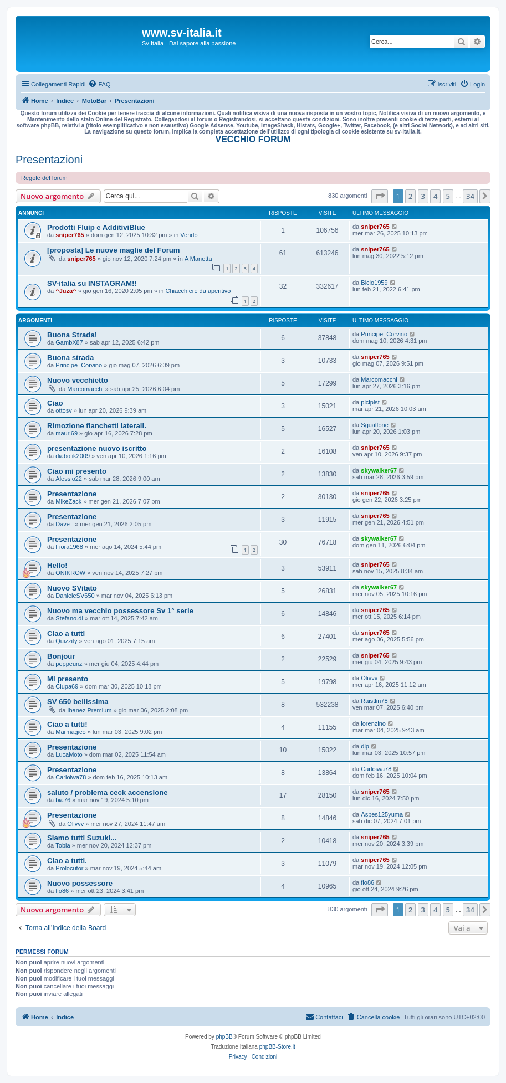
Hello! (57, 565)
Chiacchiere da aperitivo (198, 291)
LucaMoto (68, 754)
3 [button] (423, 196)
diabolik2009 (72, 456)
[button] (379, 196)
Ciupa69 (66, 686)
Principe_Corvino (384, 334)
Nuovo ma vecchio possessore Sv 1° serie (120, 611)
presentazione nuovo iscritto (97, 448)
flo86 (62, 890)
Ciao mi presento (76, 471)
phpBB (224, 1037)
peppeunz (68, 663)
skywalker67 (379, 470)
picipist (370, 402)
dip (365, 746)
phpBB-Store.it (277, 1047)
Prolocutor (69, 868)
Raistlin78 (374, 700)
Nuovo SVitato (72, 588)
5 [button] (448, 196)
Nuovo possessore (80, 883)
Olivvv (369, 678)
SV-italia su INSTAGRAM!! (92, 283)
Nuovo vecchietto (77, 380)
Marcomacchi (85, 389)
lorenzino (373, 723)
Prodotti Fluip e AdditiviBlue (96, 227)
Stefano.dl (69, 618)
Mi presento (67, 679)
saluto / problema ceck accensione (107, 792)
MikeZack (68, 501)
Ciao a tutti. (67, 860)
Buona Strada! (72, 335)
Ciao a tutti (66, 633)
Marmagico (70, 731)
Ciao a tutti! (67, 724)
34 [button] (470, 196)
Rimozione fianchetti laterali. (96, 426)
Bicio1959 (374, 282)
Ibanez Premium (89, 710)
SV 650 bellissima (78, 701)
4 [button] (435, 196)
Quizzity (66, 641)
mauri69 (66, 433)
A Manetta (198, 258)
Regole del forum (44, 177)
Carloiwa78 (70, 777)
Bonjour (61, 656)
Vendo (188, 235)
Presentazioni (49, 159)
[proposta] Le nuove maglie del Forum (113, 250)
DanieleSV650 (74, 595)
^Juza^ (65, 291)
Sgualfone (375, 425)
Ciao (55, 403)
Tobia (62, 845)
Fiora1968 (69, 546)
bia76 (62, 800)
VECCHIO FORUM (253, 139)
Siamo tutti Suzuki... (81, 838)
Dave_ (64, 524)
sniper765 (69, 235)
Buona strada (70, 357)
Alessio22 (68, 478)
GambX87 (69, 342)
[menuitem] (99, 84)
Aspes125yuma (382, 814)
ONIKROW (70, 572)
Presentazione (71, 494)
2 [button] (410, 196)
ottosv (63, 410)
